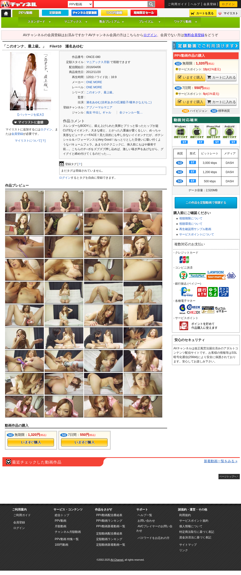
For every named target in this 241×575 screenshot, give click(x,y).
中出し (97, 112)
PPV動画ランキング (109, 520)
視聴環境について (190, 223)
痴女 (89, 112)
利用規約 (185, 515)
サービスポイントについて (196, 234)
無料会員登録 (194, 35)
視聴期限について (190, 218)
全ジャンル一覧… (131, 112)
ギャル (106, 112)
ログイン (228, 4)
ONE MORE (94, 82)
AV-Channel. (117, 560)
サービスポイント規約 (193, 520)
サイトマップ (188, 544)
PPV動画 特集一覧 (67, 539)
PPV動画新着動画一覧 (110, 526)
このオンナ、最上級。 (100, 92)
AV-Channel (18, 4)
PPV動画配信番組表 (109, 515)
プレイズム (150, 21)
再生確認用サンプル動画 (195, 229)
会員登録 (210, 4)
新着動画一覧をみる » (220, 461)
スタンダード (39, 21)
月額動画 (60, 526)
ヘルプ (195, 4)
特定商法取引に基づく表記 (196, 532)
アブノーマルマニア (99, 107)
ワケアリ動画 (185, 21)
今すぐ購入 (31, 442)
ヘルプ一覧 (145, 515)
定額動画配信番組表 (109, 533)
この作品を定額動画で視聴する (206, 202)
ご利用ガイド (177, 4)
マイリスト (231, 13)
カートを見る (205, 13)
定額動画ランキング (109, 539)
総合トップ (62, 515)
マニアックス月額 (97, 62)
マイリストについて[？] (30, 140)
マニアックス (75, 21)
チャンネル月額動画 (68, 532)
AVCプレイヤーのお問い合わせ (154, 528)
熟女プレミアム (111, 21)
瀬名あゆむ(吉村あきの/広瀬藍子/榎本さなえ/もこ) (119, 102)
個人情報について (190, 526)
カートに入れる (221, 77)
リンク (183, 550)
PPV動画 (60, 520)
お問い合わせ (146, 520)
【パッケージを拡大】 (30, 114)
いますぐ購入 (190, 77)
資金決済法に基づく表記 (195, 537)
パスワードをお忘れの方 (154, 538)
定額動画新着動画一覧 (110, 544)
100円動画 (61, 544)
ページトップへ (227, 476)
